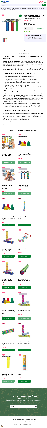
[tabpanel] (11, 24)
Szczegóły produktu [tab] (23, 53)
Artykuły (42, 422)
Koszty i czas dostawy (8, 422)
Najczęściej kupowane (31, 419)
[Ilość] (28, 28)
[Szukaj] (21, 5)
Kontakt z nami (35, 422)
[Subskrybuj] (36, 406)
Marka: (25, 23)
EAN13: (25, 24)
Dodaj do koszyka (40, 28)
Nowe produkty (20, 419)
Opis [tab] (23, 50)
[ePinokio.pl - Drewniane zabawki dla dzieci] (5, 2)
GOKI (29, 23)
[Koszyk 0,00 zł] (42, 2)
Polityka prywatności (19, 422)
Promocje (14, 419)
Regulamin (27, 422)
